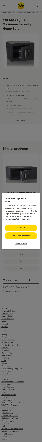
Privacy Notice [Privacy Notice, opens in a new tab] (25, 219)
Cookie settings (21, 243)
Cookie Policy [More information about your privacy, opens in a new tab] (15, 219)
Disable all (21, 228)
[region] (21, 221)
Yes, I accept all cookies (21, 235)
